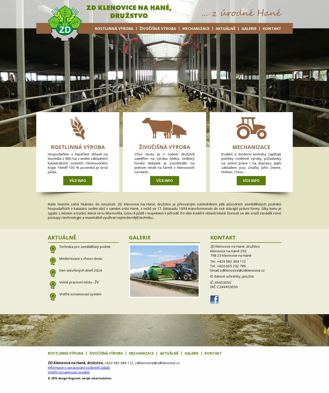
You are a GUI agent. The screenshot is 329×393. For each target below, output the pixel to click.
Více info (77, 180)
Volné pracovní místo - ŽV (79, 282)
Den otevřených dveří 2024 (80, 270)
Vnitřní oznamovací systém (80, 294)
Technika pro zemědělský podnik (85, 246)
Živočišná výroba (158, 28)
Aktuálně (225, 28)
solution (101, 378)
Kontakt (272, 28)
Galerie (249, 28)
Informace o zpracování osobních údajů (79, 367)
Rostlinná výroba (114, 28)
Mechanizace (195, 28)
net (74, 378)
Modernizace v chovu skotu (80, 258)
